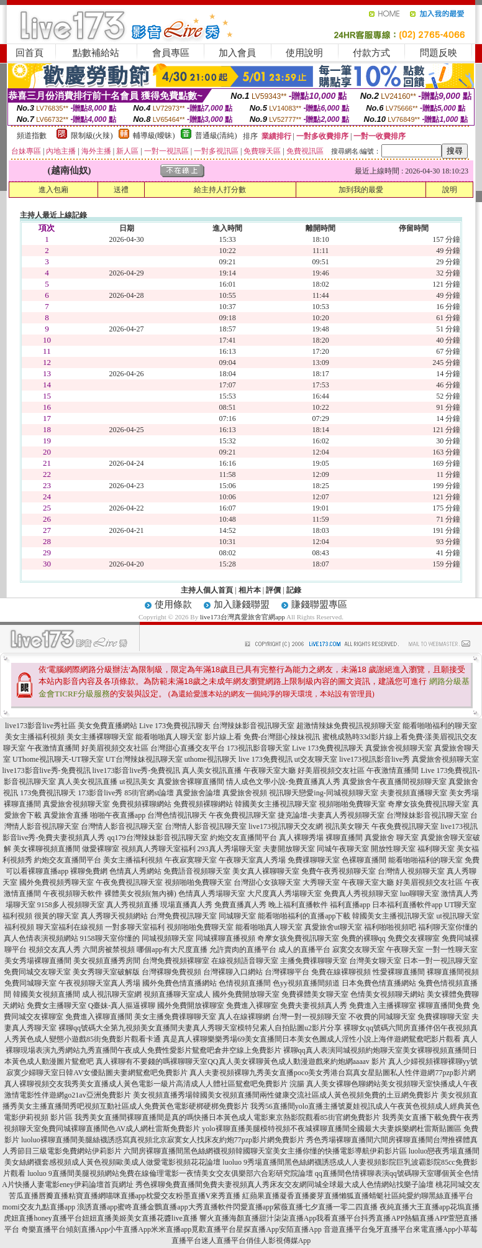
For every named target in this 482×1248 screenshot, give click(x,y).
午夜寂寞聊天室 (191, 860)
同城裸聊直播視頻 (225, 938)
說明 (449, 189)
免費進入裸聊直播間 (98, 1016)
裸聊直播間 (344, 837)
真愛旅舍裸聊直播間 (190, 781)
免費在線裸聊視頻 (341, 972)
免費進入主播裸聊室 (382, 1005)
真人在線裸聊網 (244, 1016)
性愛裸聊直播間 (399, 972)
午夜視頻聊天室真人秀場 (99, 983)
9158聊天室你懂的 (110, 938)
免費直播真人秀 (240, 904)
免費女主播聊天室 (56, 1005)
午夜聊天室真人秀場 (252, 860)
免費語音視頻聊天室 (196, 871)
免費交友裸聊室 (414, 938)
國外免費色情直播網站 (179, 983)
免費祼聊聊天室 (314, 860)
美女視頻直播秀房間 (106, 960)
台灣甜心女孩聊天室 (267, 882)
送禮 (121, 189)
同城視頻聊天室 (168, 938)
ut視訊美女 (137, 781)
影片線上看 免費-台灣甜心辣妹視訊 (262, 737)
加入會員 (237, 53)
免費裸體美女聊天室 (314, 994)
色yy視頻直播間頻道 (306, 983)
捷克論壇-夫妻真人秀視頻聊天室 (331, 815)
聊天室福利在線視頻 (69, 927)
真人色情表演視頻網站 (41, 938)
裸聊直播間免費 (444, 1005)
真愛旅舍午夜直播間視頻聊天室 (394, 781)
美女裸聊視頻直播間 (46, 848)
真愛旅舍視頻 (244, 792)
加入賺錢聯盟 (242, 604)
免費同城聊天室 (30, 983)
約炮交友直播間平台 (243, 837)
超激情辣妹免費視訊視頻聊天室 (348, 725)
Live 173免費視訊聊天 (175, 725)
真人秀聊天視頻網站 (114, 916)
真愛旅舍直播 (65, 815)
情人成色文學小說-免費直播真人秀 (283, 781)
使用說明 (304, 53)
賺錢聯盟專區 (319, 604)
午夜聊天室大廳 (269, 770)
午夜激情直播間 (53, 748)
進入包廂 (53, 189)
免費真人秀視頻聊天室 (361, 893)
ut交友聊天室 (315, 759)
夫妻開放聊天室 (289, 848)
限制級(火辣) (92, 135)
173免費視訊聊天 (48, 792)
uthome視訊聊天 (210, 759)
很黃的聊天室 (56, 916)
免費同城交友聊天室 (37, 972)
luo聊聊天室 (419, 893)
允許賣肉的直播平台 (242, 949)
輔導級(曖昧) (154, 135)
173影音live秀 (100, 792)
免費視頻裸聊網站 (141, 804)
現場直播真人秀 (186, 904)
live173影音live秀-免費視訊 (46, 770)
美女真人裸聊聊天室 (265, 871)
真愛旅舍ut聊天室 (333, 927)
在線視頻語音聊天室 (244, 960)
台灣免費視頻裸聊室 (175, 960)
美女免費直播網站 (107, 725)
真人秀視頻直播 (132, 904)
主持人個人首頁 (207, 590)
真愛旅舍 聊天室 (392, 837)
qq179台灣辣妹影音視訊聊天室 (157, 837)
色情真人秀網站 (135, 871)
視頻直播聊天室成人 (177, 994)
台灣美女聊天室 (375, 960)
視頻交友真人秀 (55, 949)
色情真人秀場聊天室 (211, 893)
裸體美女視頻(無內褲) (140, 893)
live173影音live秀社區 (40, 725)
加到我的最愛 (361, 189)
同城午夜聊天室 (343, 848)
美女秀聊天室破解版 (106, 972)
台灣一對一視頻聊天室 (309, 1016)
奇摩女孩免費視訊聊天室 (429, 804)
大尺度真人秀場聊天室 (284, 893)
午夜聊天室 (405, 949)
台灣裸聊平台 (287, 972)
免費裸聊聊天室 (443, 1016)
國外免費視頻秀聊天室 (56, 882)
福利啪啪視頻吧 (390, 927)
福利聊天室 (436, 848)
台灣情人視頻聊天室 (411, 871)
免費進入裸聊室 (252, 1005)
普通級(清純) (216, 135)
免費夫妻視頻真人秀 (313, 1005)
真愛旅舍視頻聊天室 (398, 748)
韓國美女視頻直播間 (46, 994)
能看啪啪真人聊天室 (168, 737)
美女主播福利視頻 (35, 737)
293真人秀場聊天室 (229, 848)
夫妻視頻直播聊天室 (413, 792)
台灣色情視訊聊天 (177, 815)
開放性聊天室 (393, 848)
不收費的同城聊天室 (382, 1016)
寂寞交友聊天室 (358, 949)
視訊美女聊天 (347, 826)
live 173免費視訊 (266, 759)
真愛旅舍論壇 (198, 792)
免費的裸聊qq (363, 938)
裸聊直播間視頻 (453, 972)
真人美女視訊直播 (212, 770)
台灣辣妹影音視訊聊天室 (253, 725)
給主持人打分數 (220, 189)
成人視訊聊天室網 (112, 994)
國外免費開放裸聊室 (190, 1005)
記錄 (293, 590)
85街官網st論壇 (149, 792)
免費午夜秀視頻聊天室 (338, 871)
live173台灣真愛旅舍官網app (242, 617)
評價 (273, 590)
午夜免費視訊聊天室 (242, 815)
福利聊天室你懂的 (448, 927)
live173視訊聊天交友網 (285, 826)
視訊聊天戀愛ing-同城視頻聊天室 (323, 792)
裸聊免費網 (88, 871)
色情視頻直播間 (245, 983)
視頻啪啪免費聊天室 (352, 804)
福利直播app (350, 904)
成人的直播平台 (304, 949)
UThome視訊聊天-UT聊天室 (58, 759)
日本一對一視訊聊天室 (440, 960)
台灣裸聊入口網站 (233, 972)
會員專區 (170, 53)
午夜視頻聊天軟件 (72, 893)
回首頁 (29, 53)
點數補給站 (96, 53)
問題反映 (438, 53)
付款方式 (371, 53)
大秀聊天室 (321, 882)
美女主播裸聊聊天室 (100, 737)
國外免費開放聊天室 (246, 994)
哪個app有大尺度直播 (172, 949)
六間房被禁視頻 (109, 949)
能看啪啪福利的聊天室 (439, 725)
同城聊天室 (237, 916)
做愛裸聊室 (100, 848)
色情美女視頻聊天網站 (387, 994)
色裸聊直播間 (364, 860)
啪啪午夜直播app (117, 815)
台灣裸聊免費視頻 (171, 972)
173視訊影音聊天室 (258, 748)
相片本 (250, 590)
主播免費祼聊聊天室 (313, 960)
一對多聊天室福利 (135, 927)
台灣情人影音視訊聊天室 (122, 826)
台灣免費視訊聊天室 (183, 916)
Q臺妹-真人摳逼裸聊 (122, 1005)
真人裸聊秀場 (301, 837)
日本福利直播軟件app (407, 904)
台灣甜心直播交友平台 (187, 748)
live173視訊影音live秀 (374, 759)
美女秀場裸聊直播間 (37, 960)
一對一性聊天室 (451, 949)
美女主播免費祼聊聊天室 (175, 1016)
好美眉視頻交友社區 (114, 748)
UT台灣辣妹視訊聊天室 (144, 759)
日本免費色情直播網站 (379, 983)
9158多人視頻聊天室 (70, 904)
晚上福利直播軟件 (298, 904)
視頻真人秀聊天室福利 (158, 848)
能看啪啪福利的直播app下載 (304, 916)
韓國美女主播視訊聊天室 (276, 804)
